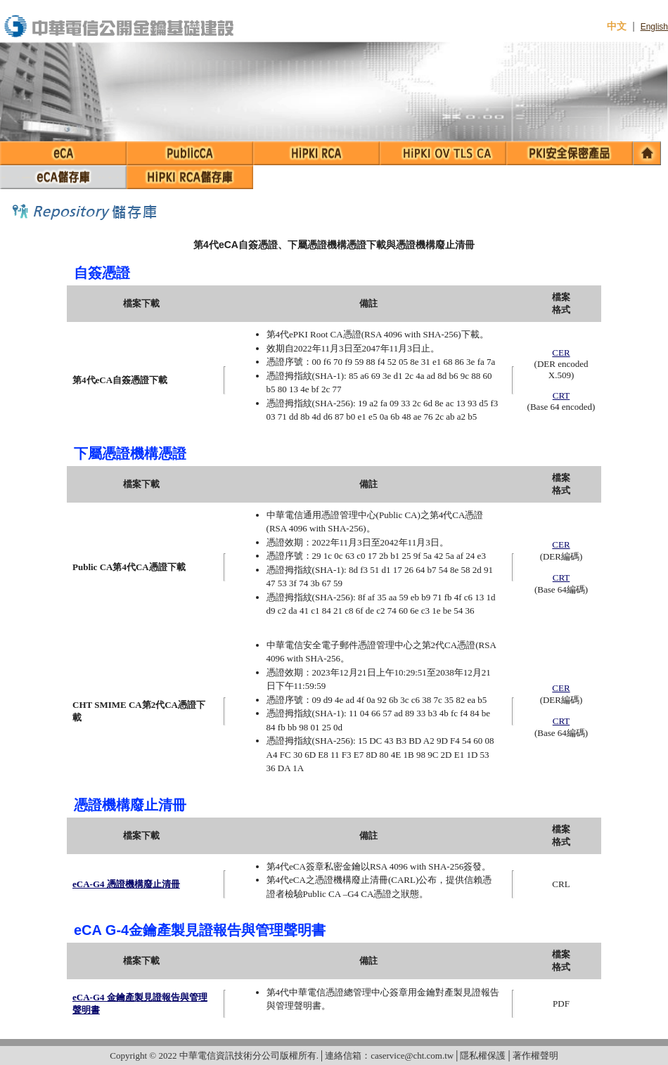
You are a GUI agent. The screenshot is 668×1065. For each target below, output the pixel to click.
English (654, 27)
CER (561, 352)
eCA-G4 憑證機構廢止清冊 (126, 884)
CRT (561, 395)
